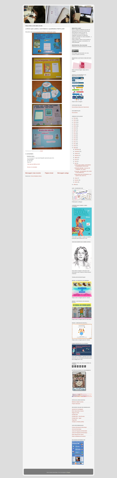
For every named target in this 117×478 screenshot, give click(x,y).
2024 (74, 118)
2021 (74, 124)
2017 (74, 132)
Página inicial (49, 173)
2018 (74, 130)
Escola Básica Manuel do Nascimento (80, 107)
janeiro (76, 182)
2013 (74, 139)
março (76, 178)
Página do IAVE (75, 412)
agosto (76, 157)
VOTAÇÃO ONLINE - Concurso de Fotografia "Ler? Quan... (82, 169)
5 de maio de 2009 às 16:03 (33, 164)
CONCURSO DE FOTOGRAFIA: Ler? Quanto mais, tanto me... (82, 175)
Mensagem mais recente (33, 173)
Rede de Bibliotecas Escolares (79, 436)
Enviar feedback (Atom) (36, 176)
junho (76, 159)
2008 (74, 184)
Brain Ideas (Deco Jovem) (78, 411)
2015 (74, 135)
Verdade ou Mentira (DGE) (78, 421)
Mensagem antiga (63, 173)
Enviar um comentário (32, 167)
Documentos (75, 112)
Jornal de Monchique (76, 429)
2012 (74, 141)
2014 (74, 137)
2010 (74, 145)
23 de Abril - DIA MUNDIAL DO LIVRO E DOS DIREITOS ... (83, 172)
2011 (74, 143)
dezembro (77, 149)
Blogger (68, 472)
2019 (74, 128)
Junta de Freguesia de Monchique (79, 432)
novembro (77, 151)
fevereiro (77, 180)
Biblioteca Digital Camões (77, 401)
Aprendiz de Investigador (77, 409)
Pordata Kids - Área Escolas (78, 416)
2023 (74, 120)
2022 (74, 122)
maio (76, 161)
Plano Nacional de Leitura (77, 434)
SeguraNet (74, 420)
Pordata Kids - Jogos (76, 418)
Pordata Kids (75, 414)
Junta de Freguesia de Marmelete (79, 430)
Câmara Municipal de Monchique (79, 427)
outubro (76, 153)
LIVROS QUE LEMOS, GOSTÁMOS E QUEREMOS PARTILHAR (82, 165)
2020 (74, 126)
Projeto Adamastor (76, 403)
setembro (77, 155)
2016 (74, 133)
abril (76, 163)
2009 (74, 147)
